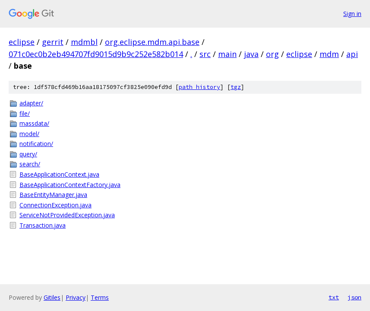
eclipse (22, 42)
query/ (28, 154)
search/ (29, 164)
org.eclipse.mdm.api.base (152, 42)
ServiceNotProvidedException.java (67, 215)
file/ (24, 113)
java (251, 54)
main (227, 54)
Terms (100, 297)
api (352, 54)
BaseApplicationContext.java (59, 174)
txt (334, 297)
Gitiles (52, 297)
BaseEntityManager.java (53, 194)
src (205, 54)
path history (199, 87)
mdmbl (84, 42)
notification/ (36, 144)
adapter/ (31, 103)
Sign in (352, 14)
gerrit (52, 42)
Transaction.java (42, 225)
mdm (329, 54)
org (272, 54)
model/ (29, 134)
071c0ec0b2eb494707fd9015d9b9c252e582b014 (96, 54)
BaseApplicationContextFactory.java (69, 185)
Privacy (75, 297)
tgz (236, 87)
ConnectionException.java (55, 205)
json (354, 297)
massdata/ (34, 123)
